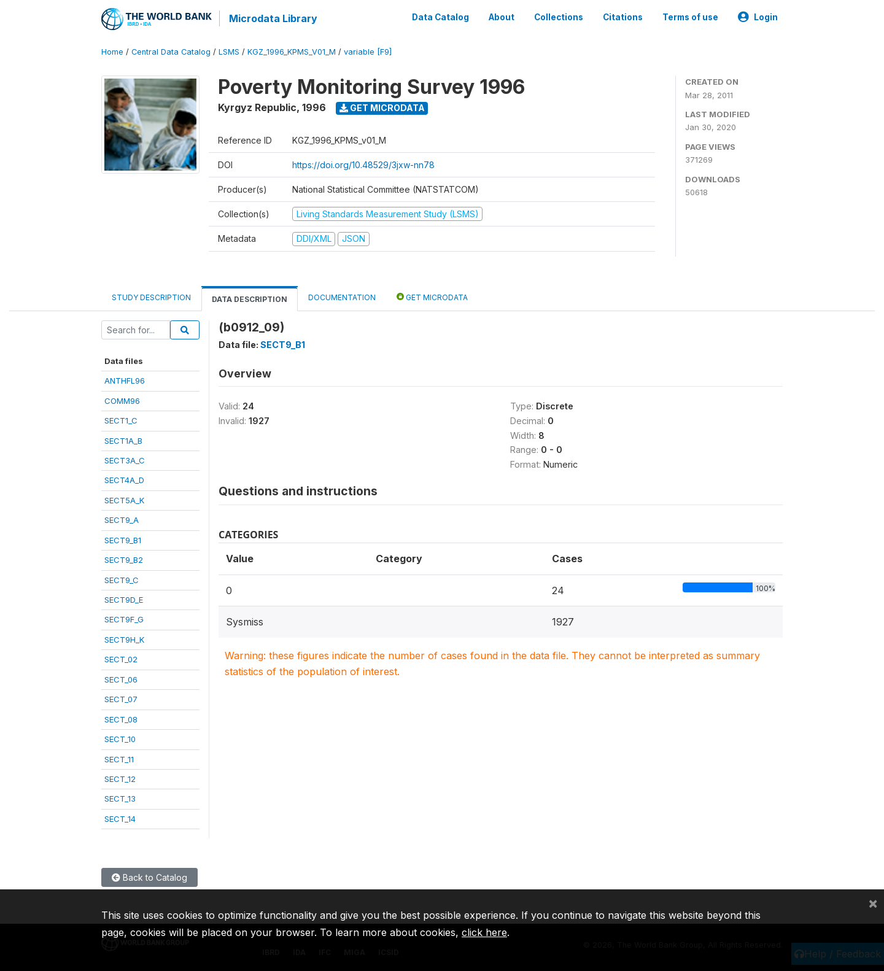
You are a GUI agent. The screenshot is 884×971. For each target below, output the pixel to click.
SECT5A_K (124, 500)
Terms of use (690, 17)
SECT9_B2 (123, 560)
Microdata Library (273, 18)
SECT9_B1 (122, 540)
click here (484, 932)
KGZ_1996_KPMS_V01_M (291, 51)
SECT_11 (119, 759)
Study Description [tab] (151, 297)
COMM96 (122, 401)
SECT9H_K (124, 639)
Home (112, 51)
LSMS (229, 51)
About (501, 17)
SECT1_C (121, 420)
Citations (623, 17)
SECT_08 (121, 719)
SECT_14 (120, 819)
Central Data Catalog (171, 51)
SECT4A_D (124, 480)
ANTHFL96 (124, 380)
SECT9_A (121, 520)
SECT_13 (120, 798)
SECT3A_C (124, 460)
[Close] (873, 903)
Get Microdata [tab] (432, 297)
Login (758, 17)
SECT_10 (120, 739)
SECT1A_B (123, 441)
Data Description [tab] (249, 299)
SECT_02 (121, 659)
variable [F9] (368, 51)
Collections (558, 17)
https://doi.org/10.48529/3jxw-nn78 (363, 165)
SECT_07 (121, 699)
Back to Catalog (149, 877)
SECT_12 (120, 779)
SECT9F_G (124, 619)
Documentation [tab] (342, 297)
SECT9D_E (123, 600)
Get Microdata (382, 108)
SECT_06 (121, 679)
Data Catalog (440, 17)
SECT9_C (121, 580)
